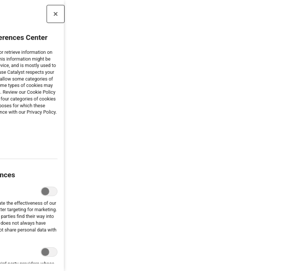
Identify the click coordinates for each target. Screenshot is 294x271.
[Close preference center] (35, 14)
